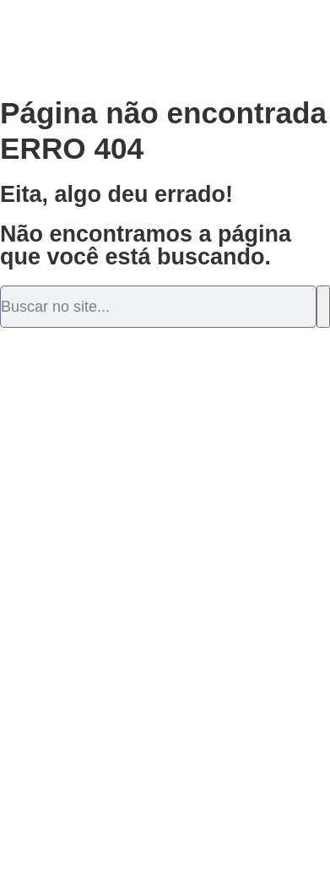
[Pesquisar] (323, 307)
